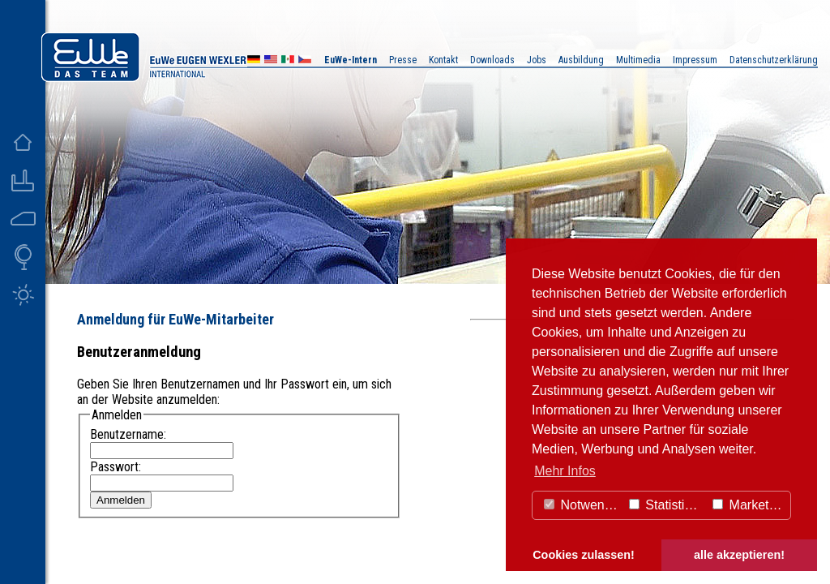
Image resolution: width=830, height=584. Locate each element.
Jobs (536, 60)
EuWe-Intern (350, 60)
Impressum (695, 60)
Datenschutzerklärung (773, 60)
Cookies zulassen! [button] (584, 554)
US (270, 61)
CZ (304, 61)
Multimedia (638, 60)
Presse (403, 60)
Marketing (749, 505)
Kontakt (443, 60)
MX (287, 61)
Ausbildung (581, 60)
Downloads (492, 60)
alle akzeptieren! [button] (739, 554)
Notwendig (583, 505)
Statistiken (667, 505)
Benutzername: (128, 434)
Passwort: (115, 466)
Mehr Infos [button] (565, 471)
